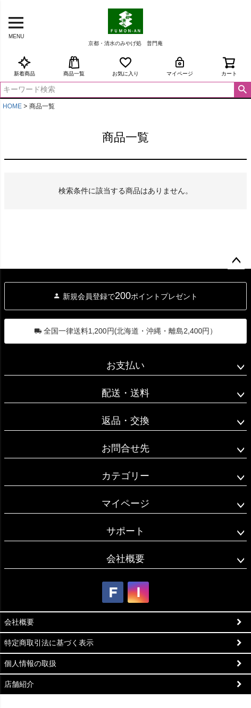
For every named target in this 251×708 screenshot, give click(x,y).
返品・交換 (125, 420)
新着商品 (24, 66)
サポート (125, 531)
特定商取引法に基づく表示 (49, 642)
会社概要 (125, 558)
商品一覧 (74, 66)
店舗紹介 (19, 684)
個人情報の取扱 (30, 663)
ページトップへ (236, 260)
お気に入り (125, 66)
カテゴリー (125, 476)
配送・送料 (125, 393)
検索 (242, 89)
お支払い (125, 365)
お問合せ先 (125, 448)
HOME (12, 106)
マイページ (179, 66)
